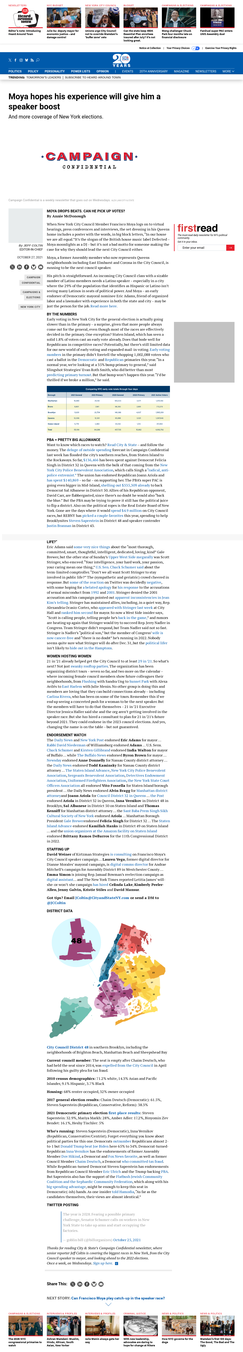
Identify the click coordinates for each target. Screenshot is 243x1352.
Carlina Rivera (58, 699)
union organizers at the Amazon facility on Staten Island (110, 834)
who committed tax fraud (142, 1164)
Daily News (63, 743)
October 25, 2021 (127, 1242)
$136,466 (90, 462)
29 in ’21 (145, 664)
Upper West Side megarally (131, 560)
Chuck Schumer (60, 753)
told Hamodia (123, 1194)
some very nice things (92, 549)
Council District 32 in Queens (121, 798)
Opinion (102, 74)
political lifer (156, 645)
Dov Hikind (70, 1159)
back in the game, (132, 620)
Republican (114, 362)
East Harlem (72, 689)
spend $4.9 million (126, 513)
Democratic (87, 362)
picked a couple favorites (102, 518)
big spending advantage (66, 1189)
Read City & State (122, 447)
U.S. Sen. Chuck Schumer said (119, 570)
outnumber (122, 1144)
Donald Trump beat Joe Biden (85, 1149)
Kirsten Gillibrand (95, 753)
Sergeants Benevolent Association (96, 778)
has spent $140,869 (63, 483)
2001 (111, 595)
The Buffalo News (91, 758)
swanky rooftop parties (89, 669)
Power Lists (80, 74)
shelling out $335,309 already (125, 488)
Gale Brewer (74, 823)
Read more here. (103, 309)
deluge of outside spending (89, 452)
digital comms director (129, 867)
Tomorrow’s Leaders (43, 80)
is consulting (121, 857)
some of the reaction (87, 585)
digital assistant (60, 882)
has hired (100, 887)
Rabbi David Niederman (66, 748)
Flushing (89, 684)
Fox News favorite (122, 1159)
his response (128, 590)
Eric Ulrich (112, 1174)
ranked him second (77, 615)
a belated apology (97, 590)
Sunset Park (139, 684)
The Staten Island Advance (87, 773)
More (229, 74)
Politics (15, 74)
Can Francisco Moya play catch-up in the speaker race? (118, 1300)
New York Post (92, 743)
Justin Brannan (59, 528)
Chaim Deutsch (88, 1164)
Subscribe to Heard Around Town (93, 80)
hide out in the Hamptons (91, 650)
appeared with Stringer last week (125, 610)
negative (154, 585)
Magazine (181, 74)
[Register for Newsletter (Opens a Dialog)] (230, 251)
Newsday (54, 763)
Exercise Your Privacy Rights (221, 51)
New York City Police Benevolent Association (107, 470)
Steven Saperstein (84, 523)
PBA (164, 1174)
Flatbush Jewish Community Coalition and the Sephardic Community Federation (104, 1182)
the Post (157, 798)
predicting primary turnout (69, 377)
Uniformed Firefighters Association (97, 783)
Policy (33, 74)
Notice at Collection (150, 51)
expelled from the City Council (127, 1068)
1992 (95, 595)
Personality (55, 74)
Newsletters (206, 74)
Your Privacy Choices (183, 51)
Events (127, 74)
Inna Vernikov (77, 1154)
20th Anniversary (153, 74)
